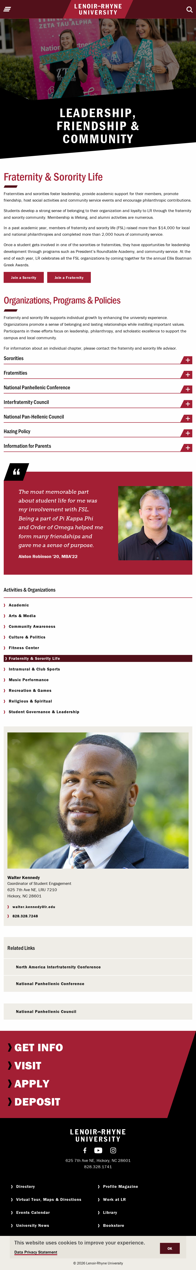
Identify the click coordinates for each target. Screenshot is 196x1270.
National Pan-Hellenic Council (98, 418)
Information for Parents (98, 447)
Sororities (98, 359)
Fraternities (98, 374)
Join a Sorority (23, 277)
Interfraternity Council (98, 403)
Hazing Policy (98, 432)
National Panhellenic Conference (98, 388)
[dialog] (98, 1247)
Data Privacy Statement (35, 1252)
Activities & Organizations (29, 589)
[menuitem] (98, 1047)
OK (170, 1248)
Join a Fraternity (69, 277)
